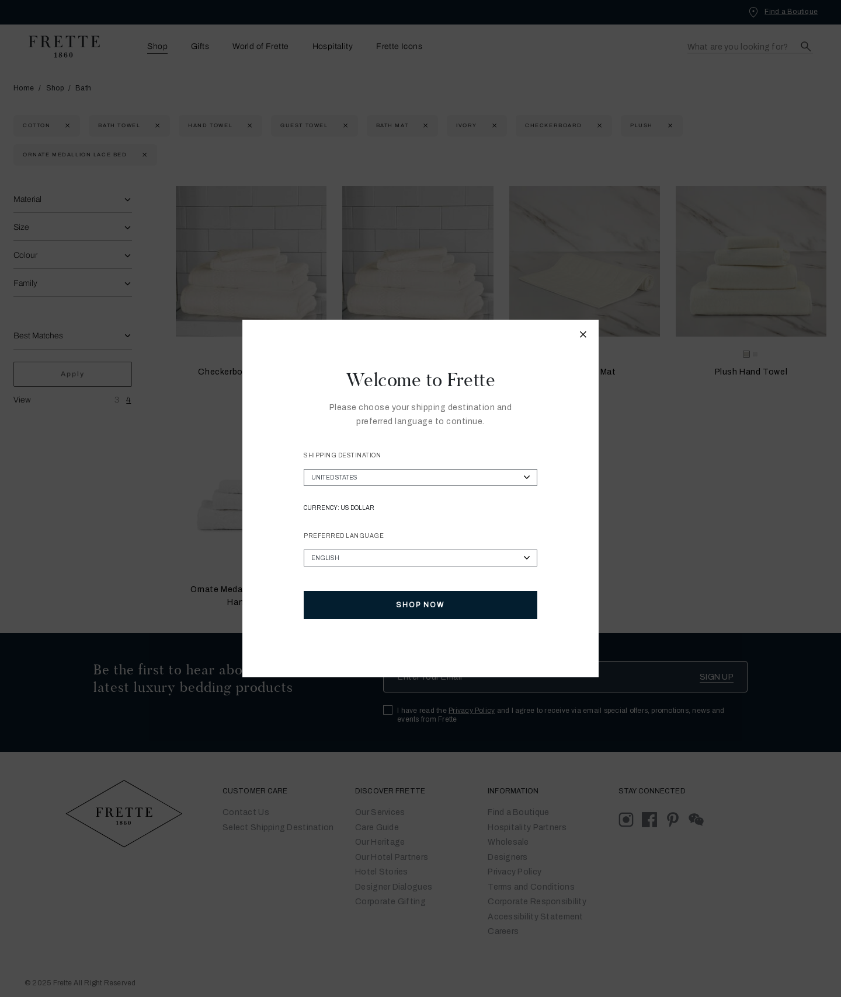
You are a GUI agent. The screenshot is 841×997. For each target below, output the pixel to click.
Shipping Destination (342, 455)
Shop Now (420, 605)
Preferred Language (344, 536)
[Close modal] (583, 336)
